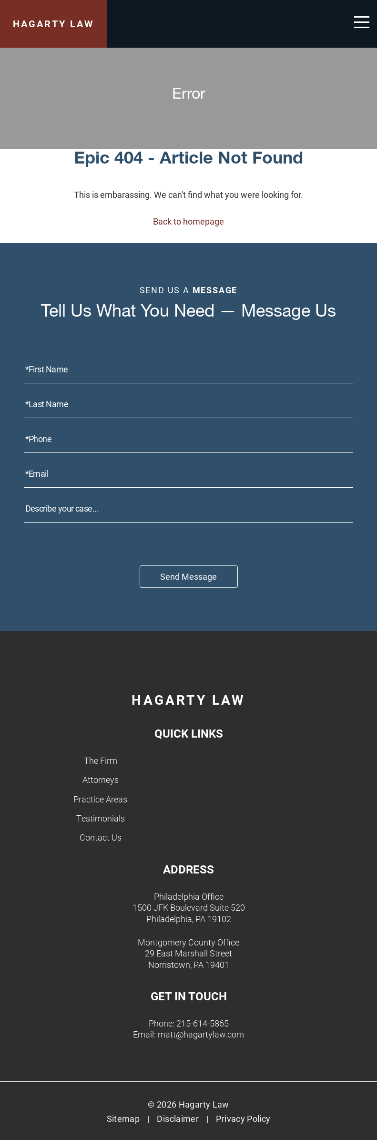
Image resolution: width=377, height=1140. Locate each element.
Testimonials (100, 818)
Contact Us (101, 837)
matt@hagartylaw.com (201, 1034)
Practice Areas (100, 799)
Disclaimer (178, 1118)
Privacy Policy (243, 1118)
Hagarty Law (53, 23)
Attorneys (100, 779)
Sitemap (123, 1118)
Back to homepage (188, 221)
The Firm (100, 760)
